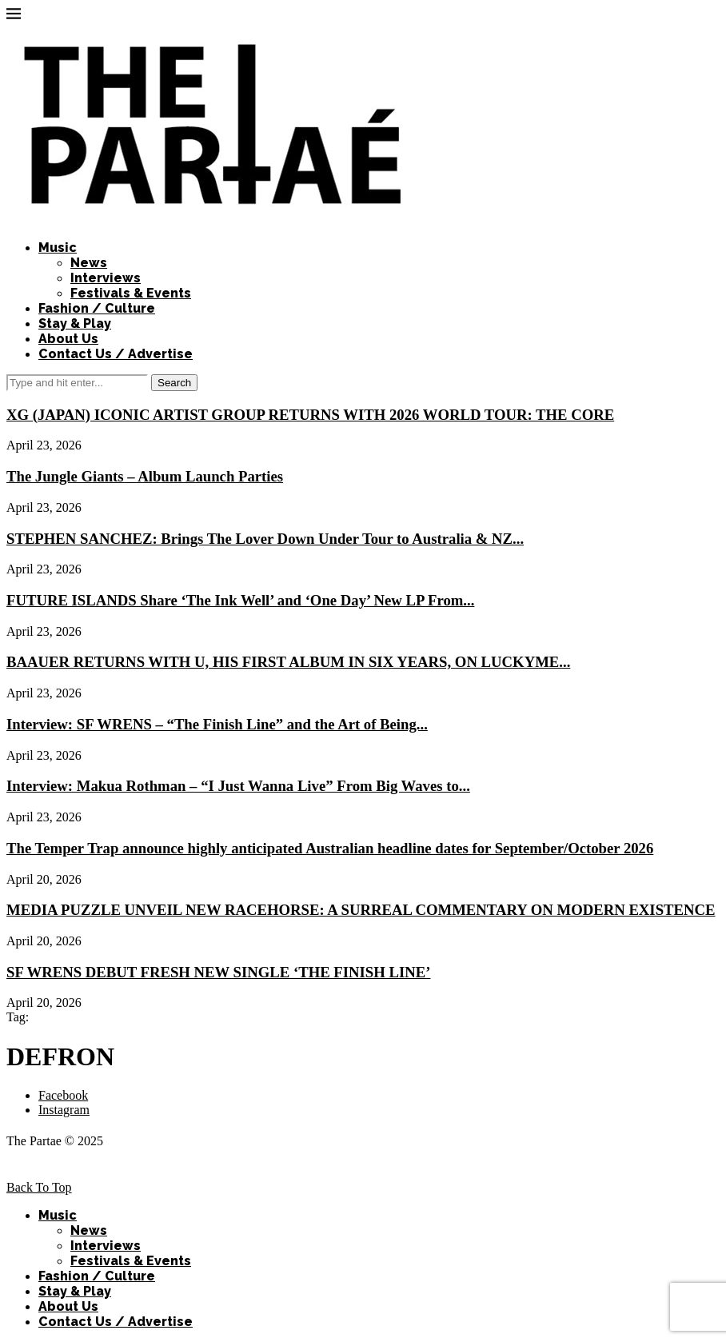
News (88, 262)
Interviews (105, 278)
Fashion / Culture (96, 308)
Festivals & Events (130, 293)
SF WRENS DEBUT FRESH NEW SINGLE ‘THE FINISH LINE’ (218, 972)
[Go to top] (39, 1187)
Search (174, 383)
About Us (68, 338)
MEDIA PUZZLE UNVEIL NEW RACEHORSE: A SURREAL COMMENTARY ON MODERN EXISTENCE (360, 909)
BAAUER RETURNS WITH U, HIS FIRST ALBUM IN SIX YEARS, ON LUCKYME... (288, 661)
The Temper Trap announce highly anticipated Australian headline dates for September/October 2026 (329, 848)
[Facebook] (63, 1095)
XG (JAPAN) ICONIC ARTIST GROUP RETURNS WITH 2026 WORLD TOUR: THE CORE (310, 414)
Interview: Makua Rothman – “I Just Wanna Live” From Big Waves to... (238, 785)
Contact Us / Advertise (115, 353)
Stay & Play (74, 323)
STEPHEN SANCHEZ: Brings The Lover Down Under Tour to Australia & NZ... (265, 538)
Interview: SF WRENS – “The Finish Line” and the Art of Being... (217, 724)
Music (57, 247)
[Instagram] (64, 1109)
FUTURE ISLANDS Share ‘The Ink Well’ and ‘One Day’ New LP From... (240, 600)
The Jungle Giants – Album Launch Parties (144, 476)
